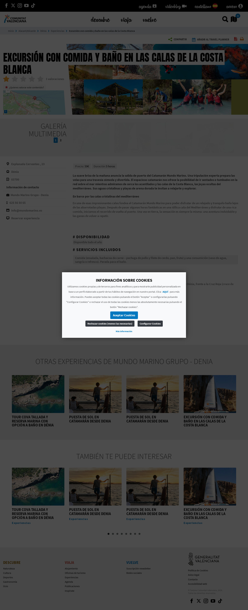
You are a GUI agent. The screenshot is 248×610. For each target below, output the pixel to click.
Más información (124, 331)
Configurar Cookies (150, 323)
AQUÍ (165, 291)
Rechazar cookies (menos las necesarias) (109, 323)
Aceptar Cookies (124, 315)
